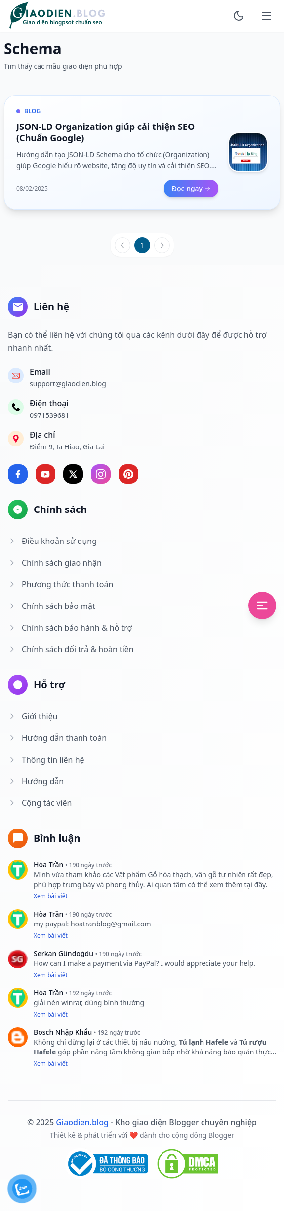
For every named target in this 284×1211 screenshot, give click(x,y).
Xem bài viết (51, 896)
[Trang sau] (162, 245)
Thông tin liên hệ (46, 759)
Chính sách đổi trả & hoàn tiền (71, 649)
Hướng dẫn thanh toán (57, 738)
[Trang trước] (122, 245)
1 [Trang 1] (142, 245)
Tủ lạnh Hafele (204, 1042)
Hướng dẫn (36, 781)
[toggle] (238, 16)
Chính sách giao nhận (55, 562)
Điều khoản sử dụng (52, 541)
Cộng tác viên (40, 802)
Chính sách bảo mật (51, 606)
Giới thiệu (33, 716)
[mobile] (266, 16)
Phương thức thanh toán (60, 584)
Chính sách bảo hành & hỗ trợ (70, 627)
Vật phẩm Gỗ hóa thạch (153, 874)
